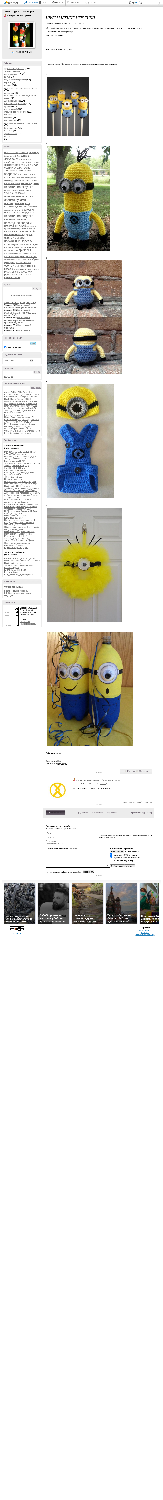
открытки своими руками (15, 112)
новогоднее (30, 183)
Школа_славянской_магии (16, 570)
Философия (9, 509)
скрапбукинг (33, 259)
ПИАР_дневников (12, 511)
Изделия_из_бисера (28, 484)
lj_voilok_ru (23, 591)
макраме (8, 115)
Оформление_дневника (15, 527)
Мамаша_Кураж (11, 567)
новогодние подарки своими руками (18, 217)
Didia (20, 392)
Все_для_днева (11, 522)
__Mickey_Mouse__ (25, 534)
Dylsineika (27, 392)
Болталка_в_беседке (13, 545)
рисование (12, 256)
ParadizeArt (9, 558)
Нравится (131, 771)
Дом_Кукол (9, 493)
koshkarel (21, 403)
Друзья (16, 12)
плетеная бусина (11, 244)
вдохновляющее (11, 74)
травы (12, 262)
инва (20, 174)
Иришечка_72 (28, 417)
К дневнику (97, 812)
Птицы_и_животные (13, 479)
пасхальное (10, 231)
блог (6, 136)
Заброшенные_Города (14, 468)
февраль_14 (29, 520)
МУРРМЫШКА (25, 422)
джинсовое (27, 159)
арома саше (23, 153)
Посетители (25, 621)
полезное (8, 93)
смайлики (73, 848)
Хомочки (26, 486)
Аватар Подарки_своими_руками (21, 35)
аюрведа (34, 152)
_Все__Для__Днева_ (13, 477)
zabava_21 (9, 410)
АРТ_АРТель (30, 558)
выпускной (12, 156)
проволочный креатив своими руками (21, 123)
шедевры (8, 376)
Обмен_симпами (26, 522)
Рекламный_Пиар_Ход (14, 491)
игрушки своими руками (15, 80)
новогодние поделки (18, 223)
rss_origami (9, 595)
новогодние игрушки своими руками (18, 198)
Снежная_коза (19, 431)
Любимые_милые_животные (17, 495)
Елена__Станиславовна (87, 780)
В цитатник (147, 802)
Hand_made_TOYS (12, 486)
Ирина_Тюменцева (13, 417)
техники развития (12, 71)
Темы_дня (19, 558)
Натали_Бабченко (27, 424)
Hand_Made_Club (12, 532)
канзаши (9, 177)
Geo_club (8, 529)
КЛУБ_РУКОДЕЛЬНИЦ (14, 506)
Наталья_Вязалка (12, 426)
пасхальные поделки (18, 241)
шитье (7, 77)
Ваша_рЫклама (11, 461)
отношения (30, 229)
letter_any (8, 406)
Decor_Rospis (33, 527)
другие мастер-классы (14, 69)
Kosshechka (9, 397)
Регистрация (32, 2)
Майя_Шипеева (11, 424)
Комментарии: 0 (23, 305)
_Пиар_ (7, 465)
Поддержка (130, 2)
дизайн (7, 162)
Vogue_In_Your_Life (13, 565)
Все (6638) (36, 387)
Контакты (145, 933)
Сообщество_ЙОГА (13, 513)
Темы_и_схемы (27, 472)
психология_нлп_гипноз (15, 561)
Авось (73, 2)
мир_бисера (31, 491)
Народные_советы (19, 459)
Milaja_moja (20, 397)
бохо (6, 156)
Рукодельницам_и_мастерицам (18, 574)
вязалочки (9, 502)
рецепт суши (31, 253)
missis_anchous (11, 408)
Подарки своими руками (5, 15)
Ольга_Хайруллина (13, 429)
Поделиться (144, 771)
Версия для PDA (145, 930)
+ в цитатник (78, 23)
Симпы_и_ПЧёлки (29, 511)
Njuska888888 (23, 399)
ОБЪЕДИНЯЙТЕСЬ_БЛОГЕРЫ (18, 500)
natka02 (22, 408)
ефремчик (21, 433)
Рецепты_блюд (11, 572)
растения (21, 253)
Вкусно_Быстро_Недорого (16, 547)
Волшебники (31, 506)
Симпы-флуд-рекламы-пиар (17, 543)
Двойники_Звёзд (11, 488)
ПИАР (22, 461)
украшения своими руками (17, 264)
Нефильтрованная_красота (27, 493)
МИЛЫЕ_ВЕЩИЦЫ (20, 465)
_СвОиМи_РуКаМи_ (13, 463)
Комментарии (28, 12)
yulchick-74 (31, 408)
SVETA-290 (16, 401)
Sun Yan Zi (9, 328)
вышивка (8, 117)
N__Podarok (31, 397)
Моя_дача (8, 452)
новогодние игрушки (18, 187)
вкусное (7, 82)
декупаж (23, 155)
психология (8, 253)
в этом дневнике (13, 348)
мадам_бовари (21, 502)
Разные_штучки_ (12, 472)
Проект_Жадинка (26, 541)
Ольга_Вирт (26, 426)
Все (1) (37, 372)
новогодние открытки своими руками (19, 211)
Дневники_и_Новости (29, 488)
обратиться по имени (110, 780)
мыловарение (10, 120)
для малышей (10, 109)
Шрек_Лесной (10, 433)
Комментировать (55, 813)
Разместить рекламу (145, 935)
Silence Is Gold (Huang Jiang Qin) (20, 302)
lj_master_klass (11, 591)
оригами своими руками (15, 229)
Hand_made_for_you (13, 563)
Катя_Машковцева (12, 419)
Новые (148, 812)
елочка (28, 162)
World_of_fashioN (19, 536)
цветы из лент (27, 274)
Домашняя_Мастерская (15, 470)
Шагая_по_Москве (31, 463)
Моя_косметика (11, 484)
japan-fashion (10, 534)
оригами (8, 106)
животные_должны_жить (15, 525)
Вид (134, 3)
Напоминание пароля (54, 844)
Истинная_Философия (14, 456)
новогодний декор (15, 226)
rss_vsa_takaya (24, 593)
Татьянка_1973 (33, 431)
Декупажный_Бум (30, 504)
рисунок (25, 256)
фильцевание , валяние (15, 103)
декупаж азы (12, 159)
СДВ (29, 509)
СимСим (8, 431)
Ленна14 (35, 419)
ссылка (103, 784)
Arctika (7, 392)
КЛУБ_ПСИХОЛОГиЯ (13, 518)
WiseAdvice (27, 565)
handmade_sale (27, 532)
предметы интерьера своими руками (20, 88)
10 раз (59, 761)
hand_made (18, 529)
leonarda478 (31, 403)
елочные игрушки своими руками (21, 166)
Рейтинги (59, 2)
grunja (7, 403)
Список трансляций (13, 587)
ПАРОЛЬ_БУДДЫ (22, 452)
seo (6, 152)
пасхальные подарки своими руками (18, 236)
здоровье (11, 174)
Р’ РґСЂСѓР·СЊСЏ (24, 52)
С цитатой (137, 802)
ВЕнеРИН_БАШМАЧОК (24, 410)
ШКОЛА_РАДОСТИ (13, 504)
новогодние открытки (12, 210)
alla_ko (25, 401)
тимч (29, 433)
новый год (31, 226)
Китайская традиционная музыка (20, 308)
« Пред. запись (82, 812)
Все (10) (37, 288)
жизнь (26, 167)
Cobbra (14, 392)
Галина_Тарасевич (12, 413)
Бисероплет (20, 509)
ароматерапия (10, 133)
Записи (7, 12)
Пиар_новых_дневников (15, 516)
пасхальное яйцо (27, 231)
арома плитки (13, 153)
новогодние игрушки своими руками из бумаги (20, 205)
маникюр (17, 183)
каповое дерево (22, 177)
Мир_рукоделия (29, 481)
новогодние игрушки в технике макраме (17, 191)
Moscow (7, 536)
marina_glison (19, 406)
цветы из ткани (12, 277)
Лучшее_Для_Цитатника (15, 538)
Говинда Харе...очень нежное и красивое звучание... (19, 321)
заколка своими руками (18, 170)
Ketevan (35, 394)
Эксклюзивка (21, 454)
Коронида (26, 419)
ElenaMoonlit (9, 394)
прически (25, 250)
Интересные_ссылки (13, 520)
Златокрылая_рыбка (13, 415)
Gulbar (28, 394)
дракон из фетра (18, 162)
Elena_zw (20, 394)
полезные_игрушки (13, 481)
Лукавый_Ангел (11, 422)
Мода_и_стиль (32, 456)
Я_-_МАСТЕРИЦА (17, 539)
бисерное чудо (11, 128)
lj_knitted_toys (10, 593)
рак (15, 253)
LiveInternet (10, 3)
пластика (8, 131)
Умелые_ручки (33, 561)
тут (71, 31)
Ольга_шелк (27, 429)
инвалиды (29, 174)
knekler (13, 403)
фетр (15, 275)
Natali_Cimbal (10, 399)
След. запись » (112, 812)
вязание (8, 85)
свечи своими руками (18, 259)
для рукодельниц (12, 101)
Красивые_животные (13, 475)
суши (6, 262)
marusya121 (31, 406)
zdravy (7, 459)
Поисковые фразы (28, 624)
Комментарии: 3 (24, 325)
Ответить (127, 802)
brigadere (33, 401)
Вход (44, 2)
